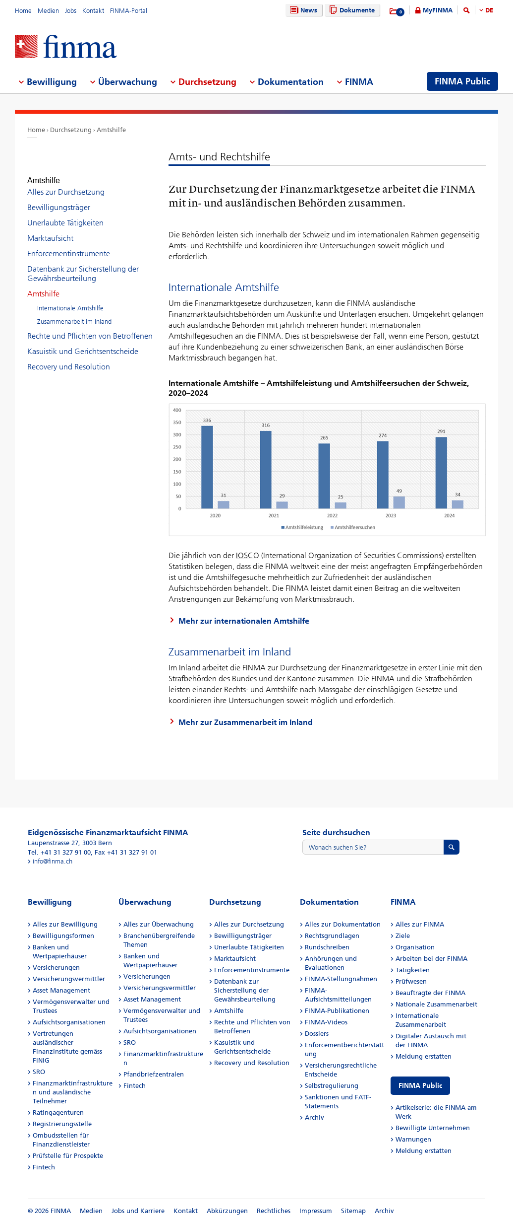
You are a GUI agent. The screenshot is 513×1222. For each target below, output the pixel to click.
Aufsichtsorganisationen (69, 1022)
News (302, 10)
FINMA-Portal (128, 10)
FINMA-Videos (326, 1022)
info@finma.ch (52, 861)
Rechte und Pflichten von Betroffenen (90, 327)
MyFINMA (438, 10)
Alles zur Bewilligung (65, 924)
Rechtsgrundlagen (332, 935)
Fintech (44, 1167)
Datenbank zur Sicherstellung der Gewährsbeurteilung (83, 264)
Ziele (403, 935)
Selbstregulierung (331, 1085)
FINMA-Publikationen (337, 1010)
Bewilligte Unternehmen (433, 1128)
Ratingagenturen (58, 1112)
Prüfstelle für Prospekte (68, 1155)
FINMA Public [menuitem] (462, 81)
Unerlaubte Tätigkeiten (65, 213)
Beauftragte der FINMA (430, 993)
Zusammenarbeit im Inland (74, 312)
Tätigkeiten (413, 970)
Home (23, 10)
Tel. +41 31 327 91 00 (59, 852)
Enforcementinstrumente (68, 244)
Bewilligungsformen (63, 935)
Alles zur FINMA (420, 924)
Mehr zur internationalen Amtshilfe (243, 621)
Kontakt (93, 10)
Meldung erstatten (424, 1056)
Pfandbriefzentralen (153, 1074)
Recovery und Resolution (68, 357)
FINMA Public (420, 1085)
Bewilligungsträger (58, 198)
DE (489, 10)
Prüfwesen (411, 981)
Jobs (70, 10)
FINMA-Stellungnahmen (341, 979)
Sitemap (353, 1211)
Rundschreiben (327, 947)
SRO (39, 1072)
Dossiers (317, 1033)
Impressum (315, 1211)
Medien (48, 10)
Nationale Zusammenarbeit (436, 1004)
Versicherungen (56, 967)
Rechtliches (273, 1211)
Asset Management (61, 990)
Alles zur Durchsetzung (66, 183)
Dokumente (351, 10)
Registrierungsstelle (62, 1124)
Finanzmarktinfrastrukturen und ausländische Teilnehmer (73, 1092)
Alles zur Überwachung (158, 924)
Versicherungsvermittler (69, 979)
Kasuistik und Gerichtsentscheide (82, 342)
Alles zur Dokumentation (343, 924)
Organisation (415, 947)
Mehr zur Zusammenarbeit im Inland (245, 722)
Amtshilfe (111, 130)
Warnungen (413, 1139)
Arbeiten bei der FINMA (431, 958)
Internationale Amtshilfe (70, 299)
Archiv (314, 1117)
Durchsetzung (71, 130)
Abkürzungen (227, 1211)
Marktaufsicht (50, 229)
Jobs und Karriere (138, 1211)
